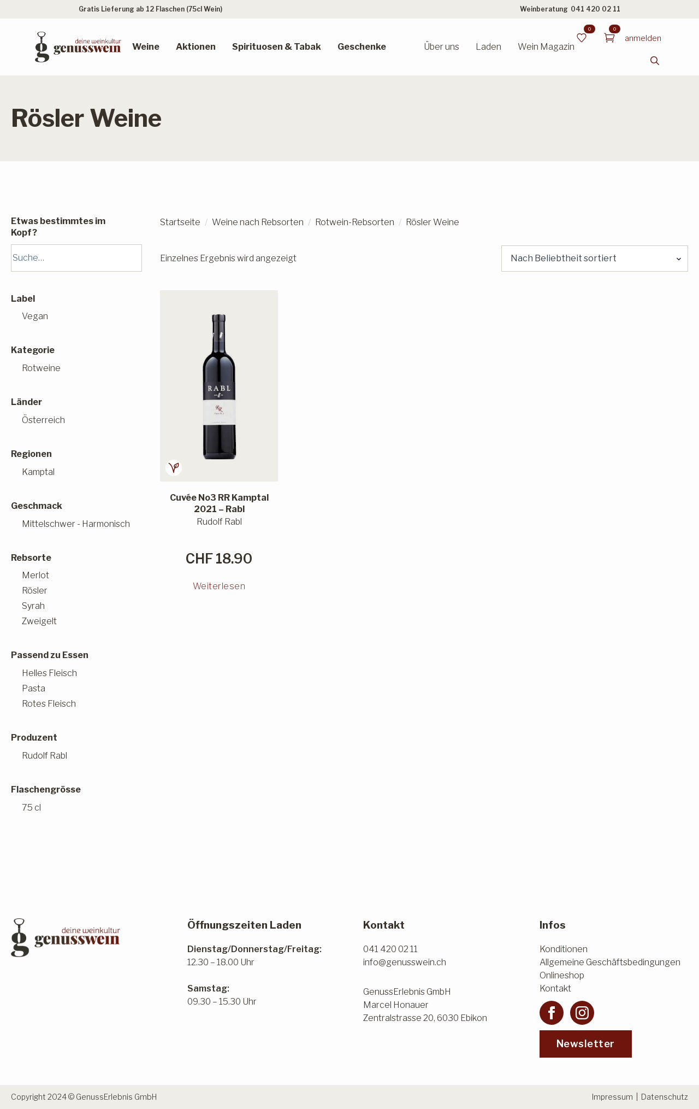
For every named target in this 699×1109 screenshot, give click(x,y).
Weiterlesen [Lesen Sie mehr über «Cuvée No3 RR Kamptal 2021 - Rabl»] (219, 586)
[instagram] (582, 1013)
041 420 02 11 (595, 9)
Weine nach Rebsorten (258, 222)
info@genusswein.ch (404, 962)
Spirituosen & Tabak (276, 47)
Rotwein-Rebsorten (354, 222)
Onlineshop (562, 975)
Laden (488, 47)
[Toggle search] (654, 60)
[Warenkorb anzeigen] (609, 37)
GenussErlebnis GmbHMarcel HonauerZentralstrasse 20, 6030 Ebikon (425, 1005)
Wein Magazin (546, 47)
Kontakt (555, 988)
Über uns (441, 47)
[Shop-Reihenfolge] (594, 258)
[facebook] (552, 1013)
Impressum (612, 1096)
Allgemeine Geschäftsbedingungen (610, 962)
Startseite (180, 222)
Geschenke (361, 47)
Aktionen (196, 47)
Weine (145, 47)
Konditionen (564, 949)
